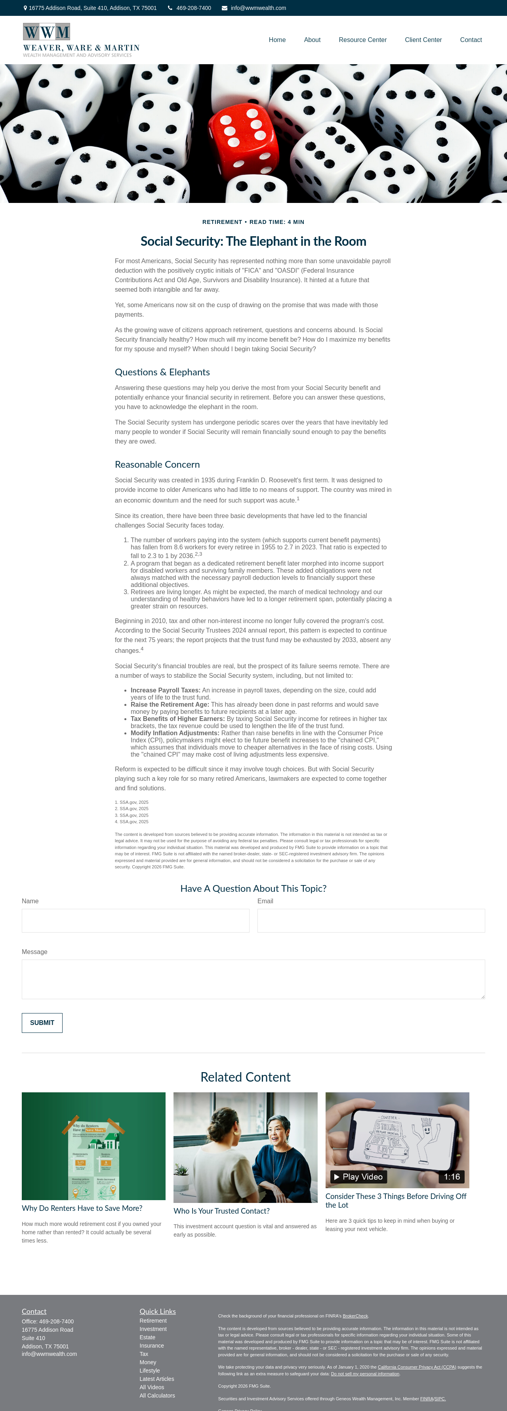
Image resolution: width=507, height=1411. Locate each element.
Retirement (153, 1320)
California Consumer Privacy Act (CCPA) (417, 1367)
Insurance (152, 1345)
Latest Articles (157, 1379)
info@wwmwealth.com (253, 8)
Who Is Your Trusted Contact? (221, 1210)
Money (148, 1362)
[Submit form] (42, 1023)
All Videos (152, 1387)
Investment (153, 1329)
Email (265, 901)
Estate (148, 1337)
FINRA (426, 1398)
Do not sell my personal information (365, 1373)
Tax (144, 1354)
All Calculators (157, 1395)
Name (30, 901)
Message (35, 951)
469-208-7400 (189, 8)
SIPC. (440, 1398)
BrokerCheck (355, 1315)
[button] (277, 40)
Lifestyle (150, 1370)
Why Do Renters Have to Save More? (82, 1208)
